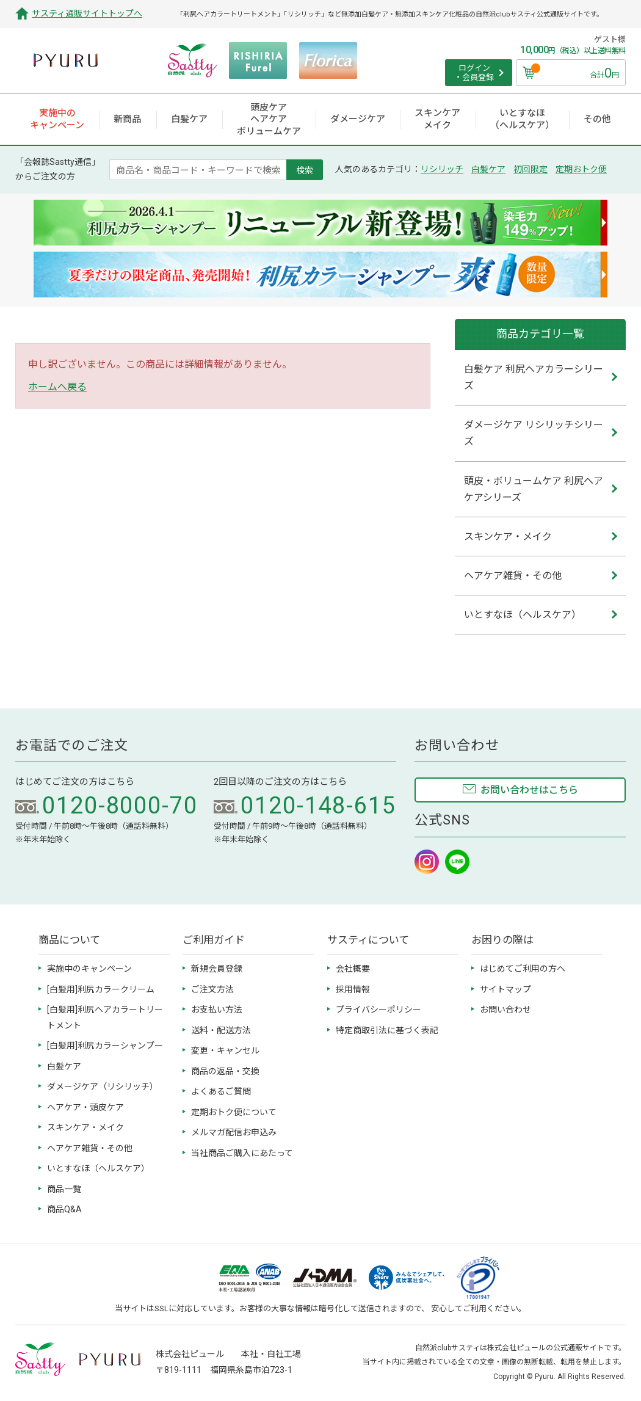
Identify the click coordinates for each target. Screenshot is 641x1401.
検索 (304, 170)
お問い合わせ (505, 1009)
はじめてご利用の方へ (522, 968)
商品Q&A (64, 1209)
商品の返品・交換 (225, 1071)
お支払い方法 (216, 1009)
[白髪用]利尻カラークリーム (100, 989)
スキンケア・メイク (85, 1127)
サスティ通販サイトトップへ (87, 13)
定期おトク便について (234, 1112)
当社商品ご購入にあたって (242, 1153)
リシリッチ (442, 169)
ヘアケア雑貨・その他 (89, 1148)
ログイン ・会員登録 (474, 73)
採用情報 (353, 989)
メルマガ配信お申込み (234, 1132)
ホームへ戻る (57, 387)
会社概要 (353, 968)
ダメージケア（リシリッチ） (102, 1086)
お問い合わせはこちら (529, 790)
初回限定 (530, 169)
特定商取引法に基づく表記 (387, 1030)
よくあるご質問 (221, 1091)
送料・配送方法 (221, 1030)
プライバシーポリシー (378, 1009)
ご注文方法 (212, 989)
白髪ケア (488, 169)
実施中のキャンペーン (89, 968)
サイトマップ (505, 989)
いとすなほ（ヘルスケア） (98, 1168)
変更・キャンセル (225, 1050)
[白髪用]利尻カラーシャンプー (105, 1045)
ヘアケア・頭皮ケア (85, 1107)
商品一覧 (64, 1189)
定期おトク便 (581, 169)
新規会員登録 (216, 968)
